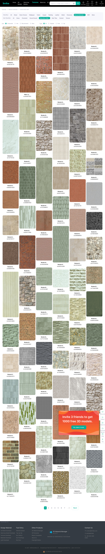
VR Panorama (35, 533)
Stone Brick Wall (44, 18)
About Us (34, 537)
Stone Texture (23, 15)
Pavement (24, 18)
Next (75, 508)
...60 (68, 508)
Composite (10, 23)
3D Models (20, 3)
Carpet (44, 15)
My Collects (19, 535)
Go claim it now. (78, 427)
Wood (15, 15)
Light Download (5, 540)
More (93, 15)
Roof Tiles (54, 18)
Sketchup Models (26, 3)
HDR (88, 15)
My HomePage (20, 537)
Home (14, 2)
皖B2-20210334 (76, 547)
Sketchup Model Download (8, 533)
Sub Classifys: (7, 18)
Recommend (25, 23)
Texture (68, 18)
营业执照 (42, 547)
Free (58, 23)
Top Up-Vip (19, 533)
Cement (61, 18)
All (48, 2)
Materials (43, 2)
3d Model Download (6, 530)
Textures (35, 2)
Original (52, 23)
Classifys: (5, 15)
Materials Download (6, 537)
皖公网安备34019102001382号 (53, 551)
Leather (57, 15)
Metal (63, 15)
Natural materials (13, 9)
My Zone (18, 540)
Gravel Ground (33, 18)
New (33, 23)
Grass (18, 18)
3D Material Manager (37, 530)
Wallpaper (32, 15)
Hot (17, 23)
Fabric (38, 15)
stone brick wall (24, 9)
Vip (64, 23)
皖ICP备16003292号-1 (51, 547)
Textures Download (6, 535)
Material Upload (20, 530)
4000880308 (89, 533)
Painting (50, 15)
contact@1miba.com (91, 530)
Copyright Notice (36, 540)
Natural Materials (80, 15)
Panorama (69, 15)
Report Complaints (37, 535)
